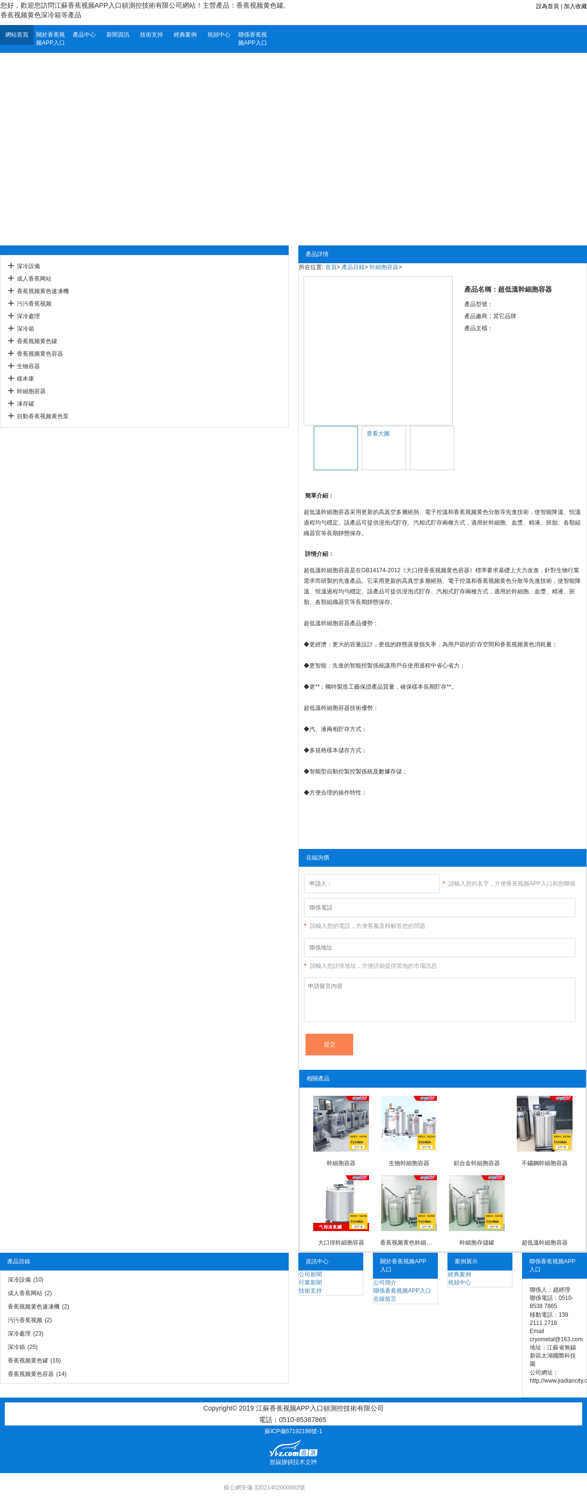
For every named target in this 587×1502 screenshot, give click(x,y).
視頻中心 (218, 34)
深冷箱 (25, 328)
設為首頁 (547, 6)
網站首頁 (16, 34)
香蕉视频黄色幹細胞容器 (408, 1242)
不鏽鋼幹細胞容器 (545, 1163)
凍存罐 (25, 403)
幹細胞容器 (31, 391)
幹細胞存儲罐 (476, 1242)
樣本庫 (25, 378)
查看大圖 (378, 433)
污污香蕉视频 (34, 303)
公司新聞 (310, 1274)
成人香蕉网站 (34, 278)
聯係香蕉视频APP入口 (252, 38)
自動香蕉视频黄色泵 (43, 416)
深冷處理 (28, 316)
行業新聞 (310, 1282)
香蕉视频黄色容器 (40, 353)
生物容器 (28, 366)
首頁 (331, 267)
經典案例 (185, 34)
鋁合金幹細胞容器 (477, 1163)
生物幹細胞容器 (409, 1163)
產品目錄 (353, 267)
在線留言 (384, 1299)
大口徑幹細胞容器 (341, 1242)
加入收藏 (575, 6)
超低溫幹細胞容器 (545, 1242)
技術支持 (151, 34)
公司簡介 (384, 1282)
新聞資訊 (117, 34)
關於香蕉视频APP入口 (50, 38)
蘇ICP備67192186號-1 (293, 1431)
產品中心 (84, 34)
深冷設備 (28, 266)
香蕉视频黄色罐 (37, 341)
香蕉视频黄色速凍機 (43, 291)
